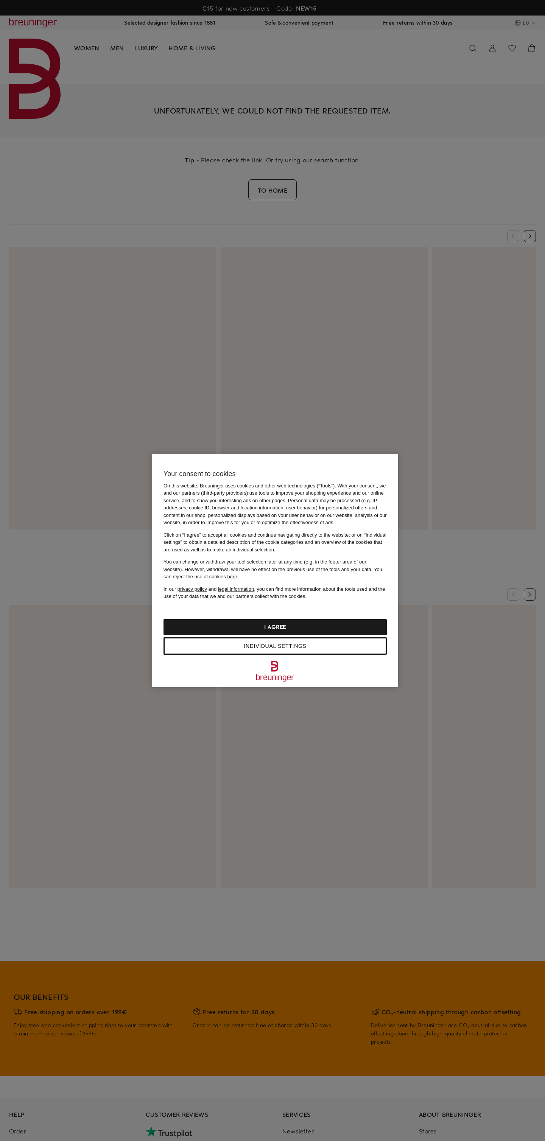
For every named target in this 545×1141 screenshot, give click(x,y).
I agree (275, 626)
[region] (275, 570)
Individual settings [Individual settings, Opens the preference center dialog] (275, 646)
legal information (236, 589)
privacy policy (192, 589)
